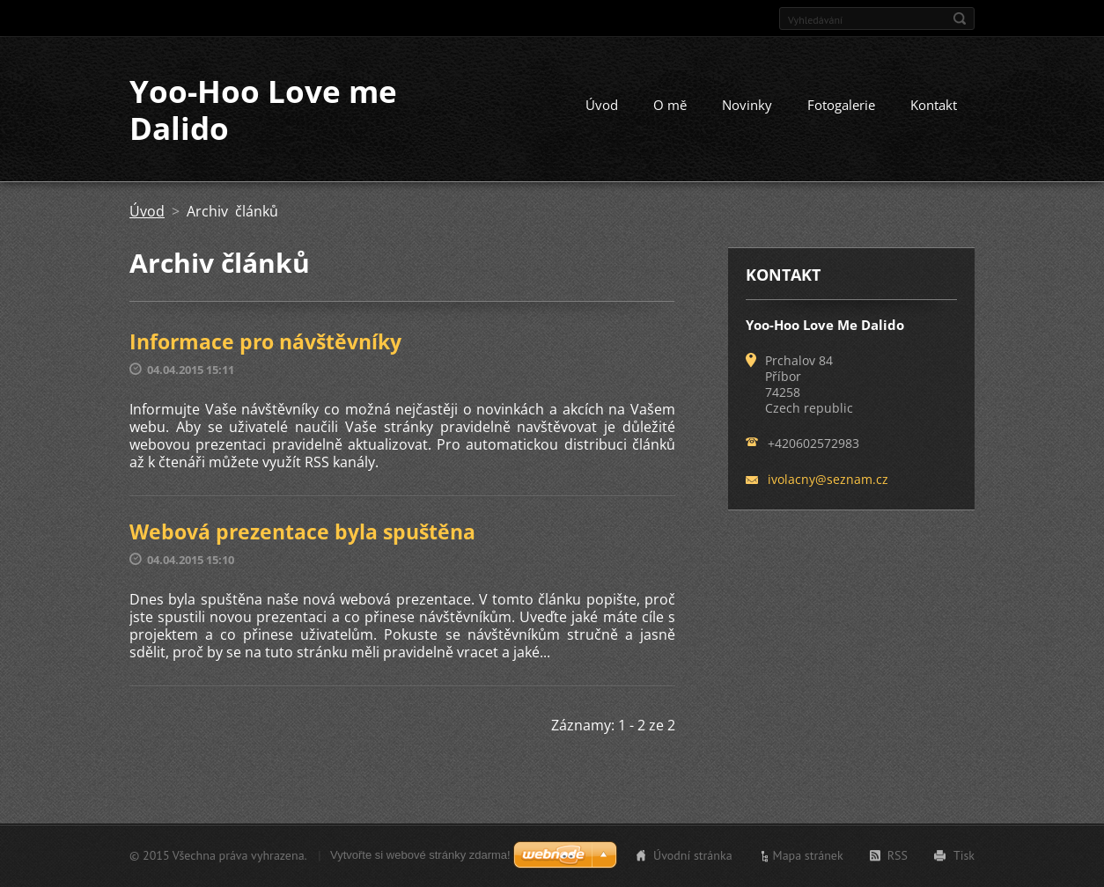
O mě (670, 105)
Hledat (959, 18)
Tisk (964, 855)
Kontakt (933, 105)
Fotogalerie (841, 105)
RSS (897, 855)
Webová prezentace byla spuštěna (302, 531)
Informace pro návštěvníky (265, 341)
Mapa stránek (808, 855)
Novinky (747, 105)
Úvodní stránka (692, 855)
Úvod (601, 105)
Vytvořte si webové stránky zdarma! (420, 854)
